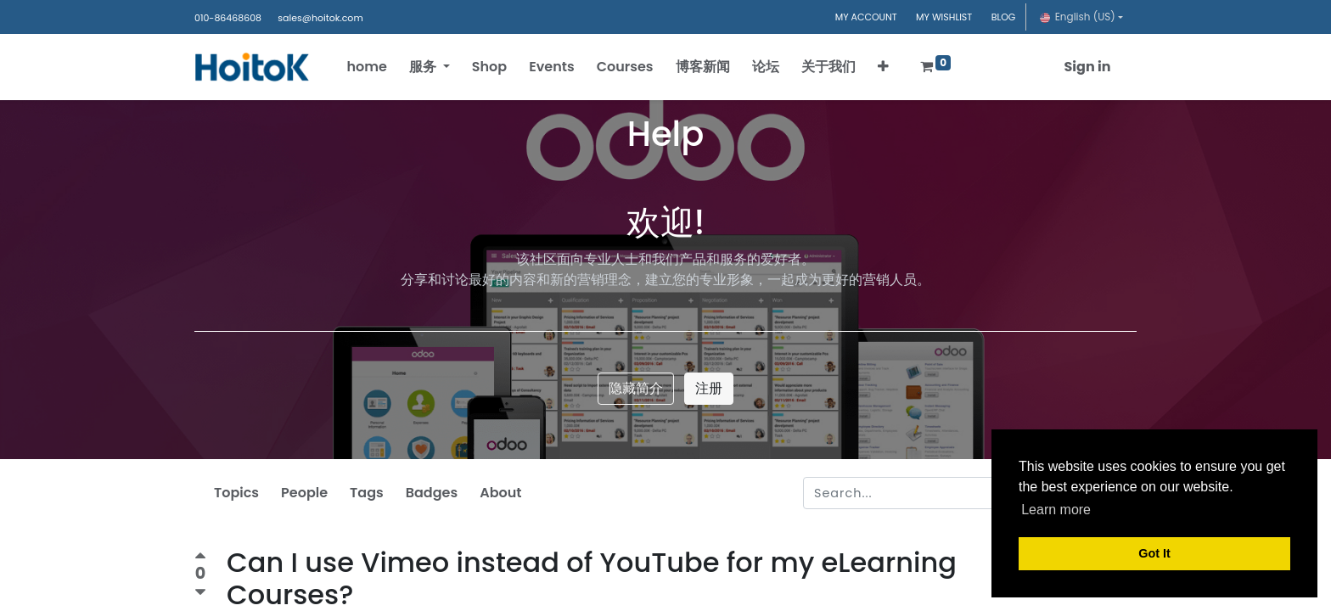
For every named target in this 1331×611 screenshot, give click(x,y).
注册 (708, 388)
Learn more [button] (1056, 509)
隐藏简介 (636, 388)
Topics (236, 492)
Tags (367, 492)
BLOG (1003, 17)
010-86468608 (227, 18)
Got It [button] (1154, 553)
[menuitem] (372, 67)
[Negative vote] (200, 592)
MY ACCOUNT (866, 17)
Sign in (1082, 66)
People (304, 492)
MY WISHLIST (944, 17)
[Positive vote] (200, 558)
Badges (432, 492)
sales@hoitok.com (320, 18)
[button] (888, 67)
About (500, 492)
